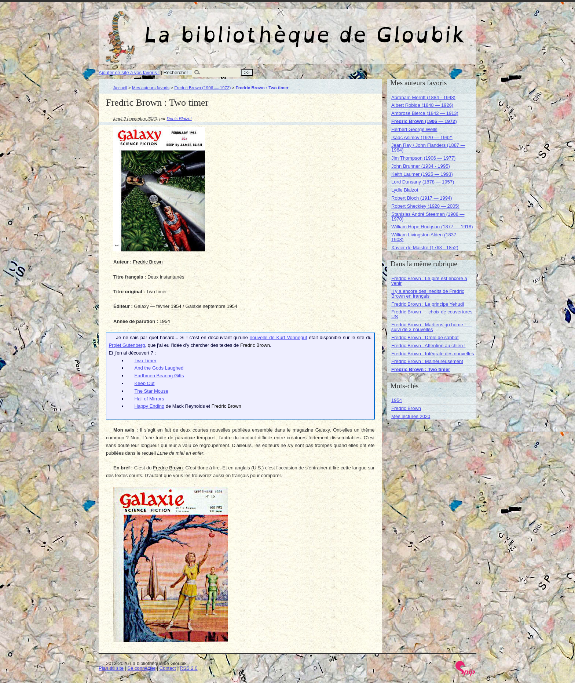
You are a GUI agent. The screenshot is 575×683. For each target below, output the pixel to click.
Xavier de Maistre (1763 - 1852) (424, 247)
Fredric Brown (406, 408)
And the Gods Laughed (159, 368)
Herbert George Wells (414, 129)
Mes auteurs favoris (150, 87)
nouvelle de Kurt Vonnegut (278, 337)
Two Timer (146, 360)
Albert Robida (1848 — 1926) (422, 105)
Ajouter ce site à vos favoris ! (129, 72)
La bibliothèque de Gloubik (365, 28)
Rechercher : (177, 72)
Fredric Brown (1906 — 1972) (202, 87)
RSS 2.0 (188, 668)
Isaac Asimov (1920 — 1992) (422, 137)
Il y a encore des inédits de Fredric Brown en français (427, 293)
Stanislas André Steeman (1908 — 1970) (427, 216)
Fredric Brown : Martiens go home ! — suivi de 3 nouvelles (431, 327)
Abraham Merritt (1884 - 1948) (423, 97)
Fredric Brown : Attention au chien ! (428, 345)
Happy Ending (150, 406)
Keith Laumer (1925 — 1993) (422, 174)
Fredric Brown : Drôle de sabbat (425, 337)
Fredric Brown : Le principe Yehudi (427, 304)
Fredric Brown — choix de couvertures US (431, 314)
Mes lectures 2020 (410, 416)
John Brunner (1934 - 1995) (420, 166)
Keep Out (145, 383)
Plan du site (111, 668)
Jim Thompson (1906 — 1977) (423, 158)
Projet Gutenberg (127, 345)
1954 (396, 400)
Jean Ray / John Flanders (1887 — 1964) (428, 147)
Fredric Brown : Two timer (420, 369)
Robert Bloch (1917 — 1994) (421, 198)
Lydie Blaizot (404, 190)
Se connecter (142, 668)
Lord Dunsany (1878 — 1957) (422, 182)
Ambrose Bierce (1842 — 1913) (424, 113)
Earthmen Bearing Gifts (159, 375)
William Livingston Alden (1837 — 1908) (426, 237)
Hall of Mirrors (149, 399)
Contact (168, 668)
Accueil (120, 87)
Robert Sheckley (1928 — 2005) (425, 206)
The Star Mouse (152, 391)
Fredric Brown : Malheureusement (427, 361)
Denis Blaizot (179, 118)
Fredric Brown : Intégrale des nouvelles (432, 353)
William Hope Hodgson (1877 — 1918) (432, 226)
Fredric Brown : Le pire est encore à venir (429, 281)
